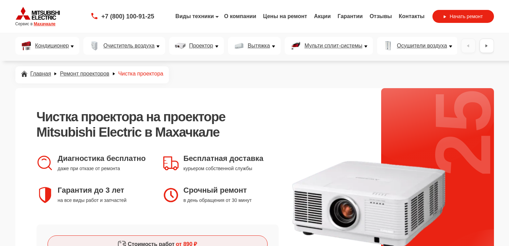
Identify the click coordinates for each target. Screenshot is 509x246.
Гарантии (350, 16)
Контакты (412, 16)
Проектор (201, 46)
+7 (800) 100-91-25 (128, 16)
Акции (322, 16)
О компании (240, 16)
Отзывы (381, 16)
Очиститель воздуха (129, 46)
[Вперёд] (487, 46)
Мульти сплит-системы (333, 46)
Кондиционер (52, 46)
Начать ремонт (463, 16)
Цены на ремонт (285, 16)
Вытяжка (259, 46)
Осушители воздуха (422, 46)
